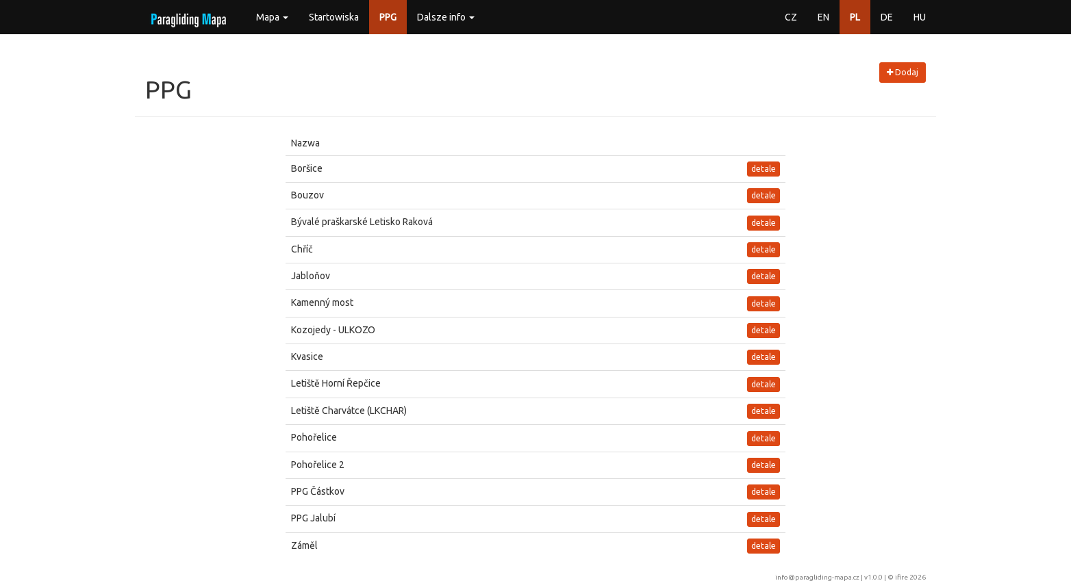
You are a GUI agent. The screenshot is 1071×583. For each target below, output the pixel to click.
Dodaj (902, 72)
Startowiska (334, 17)
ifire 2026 (910, 577)
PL (855, 17)
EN (823, 17)
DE (887, 17)
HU (920, 17)
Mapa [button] (272, 17)
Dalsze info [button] (446, 17)
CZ (791, 17)
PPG (387, 17)
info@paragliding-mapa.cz (817, 577)
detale (763, 168)
